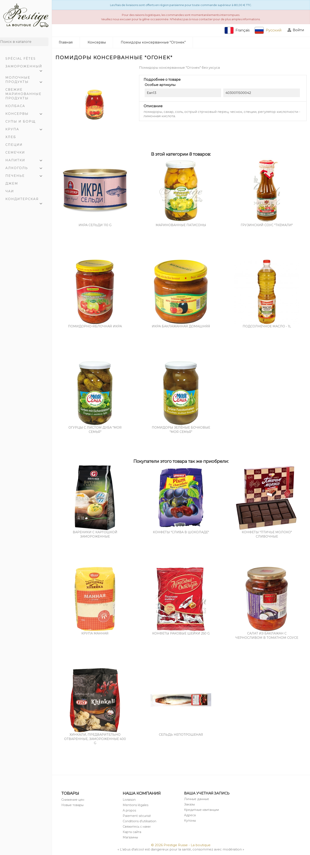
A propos (129, 810)
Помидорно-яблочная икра (95, 326)
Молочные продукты (25, 80)
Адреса (190, 815)
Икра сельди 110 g (95, 225)
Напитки (25, 160)
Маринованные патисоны (181, 225)
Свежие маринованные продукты (23, 94)
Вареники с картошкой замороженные (95, 534)
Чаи (9, 191)
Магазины (130, 837)
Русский (268, 30)
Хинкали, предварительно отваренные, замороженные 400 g (95, 739)
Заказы (189, 804)
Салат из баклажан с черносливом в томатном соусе (266, 635)
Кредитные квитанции (201, 810)
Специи (14, 145)
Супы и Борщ (20, 121)
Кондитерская (25, 200)
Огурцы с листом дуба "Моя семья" (95, 430)
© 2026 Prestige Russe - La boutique (181, 845)
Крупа (25, 129)
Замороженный (25, 67)
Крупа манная (94, 633)
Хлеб (10, 137)
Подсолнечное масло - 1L (267, 326)
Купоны (190, 820)
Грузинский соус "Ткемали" (267, 225)
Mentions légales (135, 805)
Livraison (129, 800)
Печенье (25, 176)
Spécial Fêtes (20, 59)
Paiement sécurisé (137, 816)
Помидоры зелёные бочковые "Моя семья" (181, 430)
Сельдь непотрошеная (181, 735)
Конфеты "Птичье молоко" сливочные (267, 534)
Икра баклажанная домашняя (181, 326)
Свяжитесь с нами (136, 827)
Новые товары (72, 805)
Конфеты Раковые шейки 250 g (181, 633)
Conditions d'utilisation (139, 821)
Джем (11, 183)
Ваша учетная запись (206, 793)
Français (237, 30)
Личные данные (196, 799)
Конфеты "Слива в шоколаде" (181, 532)
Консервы (25, 114)
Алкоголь (25, 168)
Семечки (15, 152)
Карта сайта (132, 832)
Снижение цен (72, 800)
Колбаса (15, 106)
